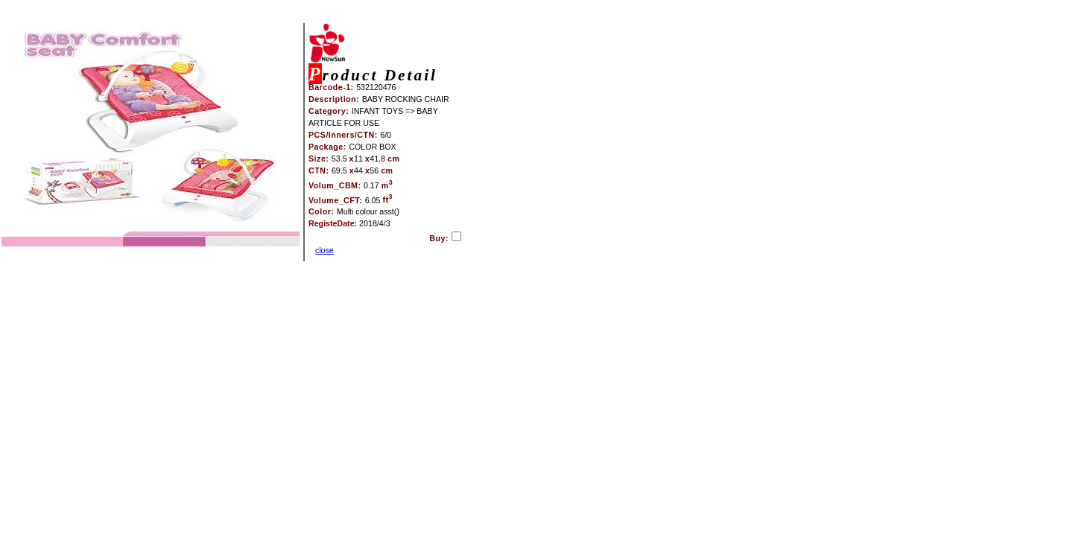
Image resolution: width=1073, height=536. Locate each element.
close (324, 250)
